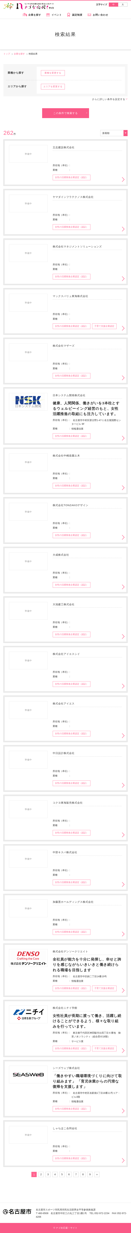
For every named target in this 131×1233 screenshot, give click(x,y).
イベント (57, 14)
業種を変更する (53, 73)
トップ (6, 54)
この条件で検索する (65, 113)
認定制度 (77, 14)
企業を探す (34, 14)
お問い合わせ (100, 14)
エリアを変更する (52, 86)
